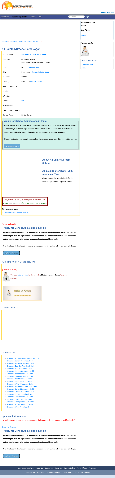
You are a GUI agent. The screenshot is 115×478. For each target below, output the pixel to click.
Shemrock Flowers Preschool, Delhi (20, 391)
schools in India (36, 82)
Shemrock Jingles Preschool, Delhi (20, 404)
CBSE (23, 101)
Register (110, 12)
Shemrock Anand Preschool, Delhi (20, 374)
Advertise (92, 468)
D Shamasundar (87, 64)
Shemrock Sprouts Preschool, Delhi (20, 371)
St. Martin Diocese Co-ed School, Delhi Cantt (24, 358)
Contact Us (49, 468)
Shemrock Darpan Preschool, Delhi (20, 394)
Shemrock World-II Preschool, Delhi (20, 363)
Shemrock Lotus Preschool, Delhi (19, 399)
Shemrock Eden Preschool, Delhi (19, 369)
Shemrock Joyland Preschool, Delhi (20, 389)
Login (103, 12)
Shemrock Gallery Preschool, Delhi (20, 361)
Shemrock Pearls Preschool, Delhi (20, 397)
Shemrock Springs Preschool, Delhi (20, 402)
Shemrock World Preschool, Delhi (19, 407)
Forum (32, 17)
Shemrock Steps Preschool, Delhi (19, 381)
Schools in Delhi (15, 42)
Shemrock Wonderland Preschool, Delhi (22, 386)
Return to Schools (8, 427)
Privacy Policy (69, 468)
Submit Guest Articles (26, 468)
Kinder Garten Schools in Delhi (16, 213)
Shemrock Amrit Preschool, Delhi (19, 379)
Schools (4, 42)
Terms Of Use (82, 468)
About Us (39, 468)
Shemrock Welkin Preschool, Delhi (20, 384)
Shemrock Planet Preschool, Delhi (20, 376)
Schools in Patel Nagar (32, 42)
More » (39, 17)
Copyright (58, 468)
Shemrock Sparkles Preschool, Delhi (20, 366)
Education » (5, 17)
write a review (23, 275)
